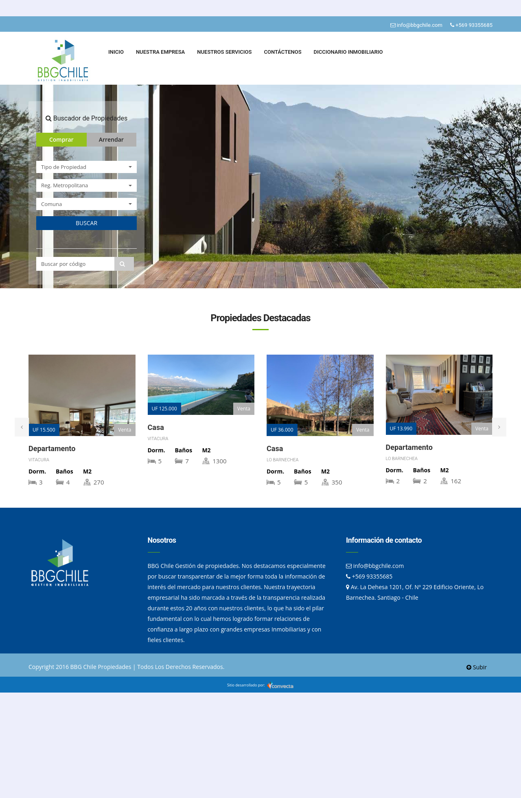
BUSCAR (86, 223)
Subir (476, 667)
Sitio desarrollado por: (260, 685)
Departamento (51, 448)
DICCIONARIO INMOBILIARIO (348, 52)
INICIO (116, 52)
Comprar (61, 139)
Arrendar (111, 139)
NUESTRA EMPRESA (160, 52)
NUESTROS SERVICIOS (224, 52)
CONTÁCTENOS (282, 52)
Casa (156, 427)
